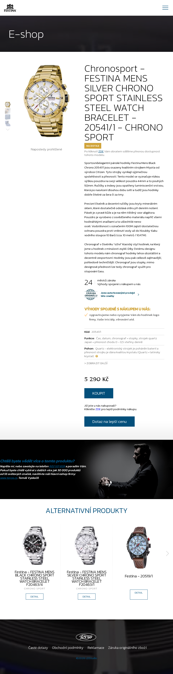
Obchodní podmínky (68, 647)
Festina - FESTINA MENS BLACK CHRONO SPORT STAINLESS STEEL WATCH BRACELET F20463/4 (34, 578)
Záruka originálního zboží (127, 647)
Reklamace (95, 647)
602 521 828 (57, 466)
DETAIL (34, 596)
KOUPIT (98, 393)
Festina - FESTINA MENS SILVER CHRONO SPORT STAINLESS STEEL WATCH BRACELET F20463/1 (86, 578)
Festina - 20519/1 (139, 576)
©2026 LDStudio (86, 658)
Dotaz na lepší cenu (109, 421)
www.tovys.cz (8, 478)
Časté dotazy (38, 647)
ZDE (101, 151)
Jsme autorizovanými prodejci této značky (109, 294)
